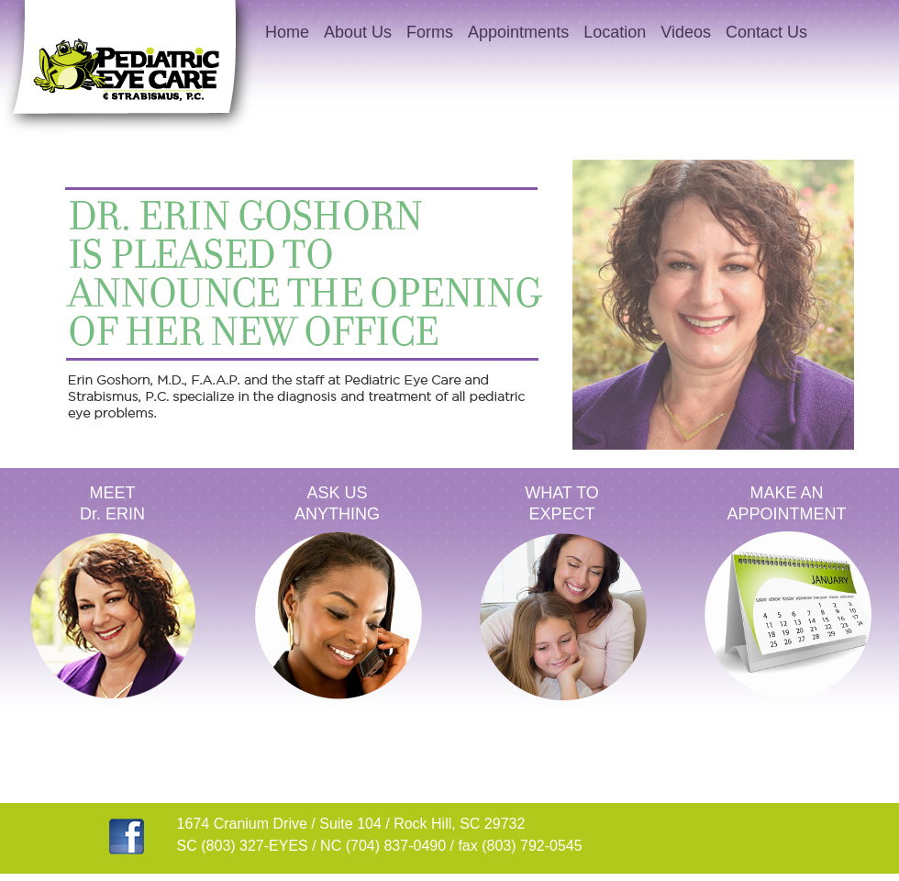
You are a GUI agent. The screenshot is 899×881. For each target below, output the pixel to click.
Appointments (518, 32)
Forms (429, 32)
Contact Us (766, 32)
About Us (358, 32)
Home (287, 32)
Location (614, 32)
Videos (685, 32)
